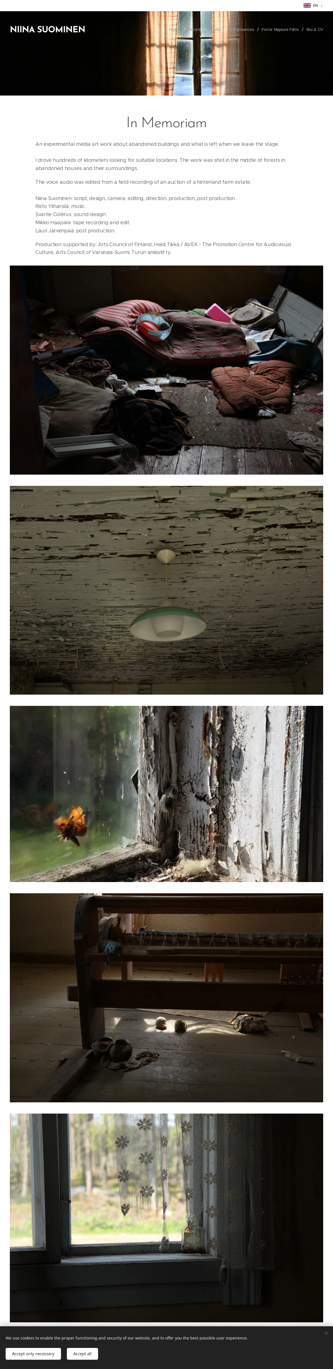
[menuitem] (175, 29)
